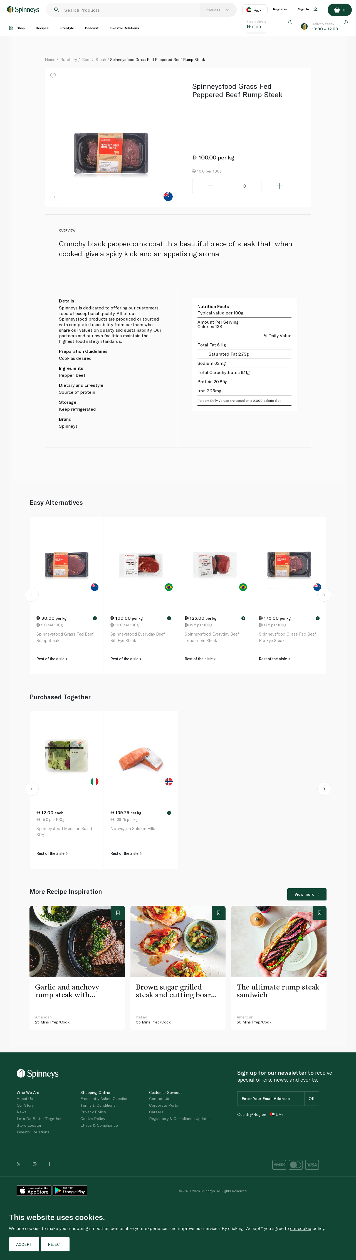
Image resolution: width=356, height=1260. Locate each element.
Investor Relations (124, 28)
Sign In (308, 9)
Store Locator (29, 1125)
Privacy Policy (93, 1111)
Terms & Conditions (97, 1105)
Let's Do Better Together (39, 1118)
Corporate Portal (164, 1105)
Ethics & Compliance (99, 1125)
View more (307, 894)
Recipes (42, 28)
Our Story (25, 1105)
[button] (32, 595)
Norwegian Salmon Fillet (133, 828)
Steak (101, 59)
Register (280, 9)
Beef (86, 59)
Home (50, 59)
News (21, 1111)
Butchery (68, 59)
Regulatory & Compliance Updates (180, 1118)
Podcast (92, 28)
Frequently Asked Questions (105, 1098)
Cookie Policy (92, 1118)
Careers (156, 1111)
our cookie (300, 1228)
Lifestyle (67, 28)
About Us (25, 1098)
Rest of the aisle (52, 659)
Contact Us (159, 1098)
